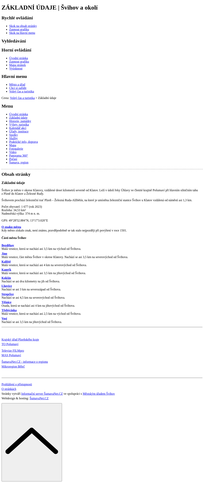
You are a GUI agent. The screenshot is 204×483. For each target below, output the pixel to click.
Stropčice (8, 294)
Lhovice (7, 286)
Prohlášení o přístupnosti (17, 384)
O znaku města (11, 227)
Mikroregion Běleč (13, 366)
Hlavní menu (14, 76)
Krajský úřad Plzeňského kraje (20, 339)
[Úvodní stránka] (18, 58)
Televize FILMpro (13, 350)
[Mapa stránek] (17, 65)
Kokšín (6, 278)
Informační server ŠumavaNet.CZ (42, 393)
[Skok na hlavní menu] (22, 32)
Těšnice (6, 302)
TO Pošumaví (10, 344)
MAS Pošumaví (11, 355)
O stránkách (9, 389)
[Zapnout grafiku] (19, 29)
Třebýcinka (9, 310)
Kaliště (6, 261)
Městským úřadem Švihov (99, 393)
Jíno (4, 253)
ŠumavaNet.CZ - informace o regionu (25, 361)
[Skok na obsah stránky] (23, 26)
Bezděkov (8, 245)
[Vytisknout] (15, 68)
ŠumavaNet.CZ (39, 398)
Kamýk (6, 269)
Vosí (4, 318)
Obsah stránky (16, 174)
